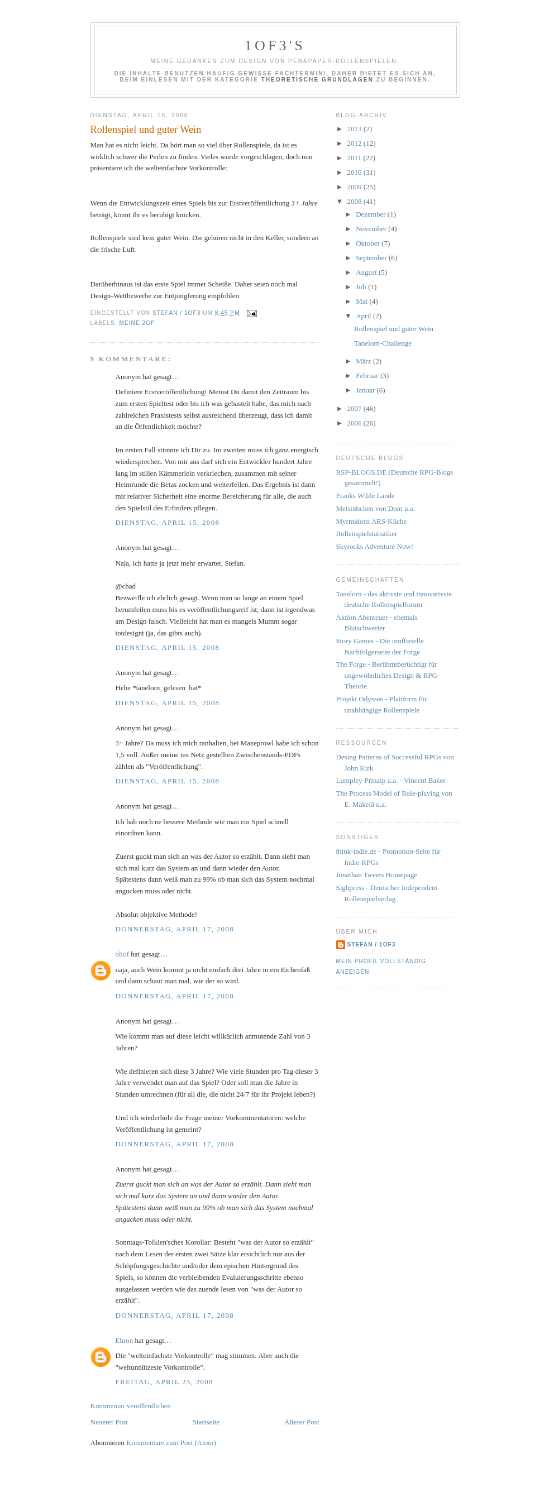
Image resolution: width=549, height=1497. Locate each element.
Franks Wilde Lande (365, 495)
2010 (355, 172)
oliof (123, 954)
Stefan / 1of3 (371, 944)
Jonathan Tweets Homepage (376, 875)
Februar (368, 375)
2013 (355, 129)
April (364, 316)
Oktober (368, 243)
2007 (355, 408)
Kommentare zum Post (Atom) (171, 1442)
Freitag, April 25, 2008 (164, 1382)
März (364, 361)
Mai (362, 301)
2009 (355, 187)
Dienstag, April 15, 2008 (168, 522)
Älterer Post (301, 1422)
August (367, 272)
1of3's (275, 45)
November (372, 228)
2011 (355, 158)
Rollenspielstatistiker (367, 533)
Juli (362, 287)
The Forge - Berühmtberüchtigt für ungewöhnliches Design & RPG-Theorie (388, 675)
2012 (355, 143)
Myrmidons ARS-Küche (371, 521)
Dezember (372, 214)
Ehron (124, 1340)
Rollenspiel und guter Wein (393, 328)
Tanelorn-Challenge (383, 343)
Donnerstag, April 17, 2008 (175, 929)
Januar (366, 390)
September (372, 258)
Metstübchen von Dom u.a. (375, 508)
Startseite (206, 1422)
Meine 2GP (137, 323)
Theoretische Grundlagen (317, 79)
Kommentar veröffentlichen (130, 1406)
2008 (355, 201)
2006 (355, 423)
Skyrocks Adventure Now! (375, 546)
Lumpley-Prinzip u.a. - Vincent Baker (391, 780)
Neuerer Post (109, 1422)
